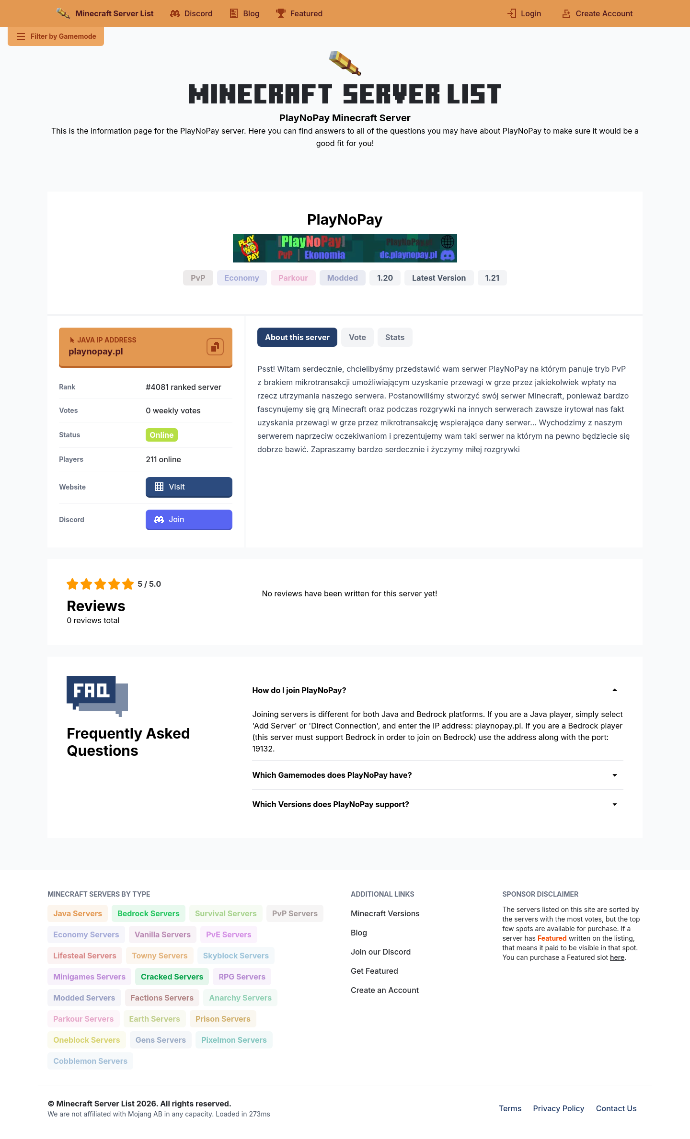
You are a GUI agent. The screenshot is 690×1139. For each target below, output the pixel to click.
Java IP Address (102, 340)
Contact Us (616, 1108)
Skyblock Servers (236, 954)
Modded (342, 278)
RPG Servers (241, 975)
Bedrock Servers (148, 912)
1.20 (385, 278)
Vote (357, 337)
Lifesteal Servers (84, 954)
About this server (297, 337)
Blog (359, 932)
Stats (394, 337)
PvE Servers (229, 933)
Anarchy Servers (240, 996)
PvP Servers (295, 912)
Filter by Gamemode (55, 36)
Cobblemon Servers (90, 1060)
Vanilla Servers (162, 933)
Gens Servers (160, 1039)
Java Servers (77, 912)
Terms (510, 1108)
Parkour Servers (83, 1018)
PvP (198, 278)
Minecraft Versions (385, 913)
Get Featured (374, 971)
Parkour (293, 278)
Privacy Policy (559, 1108)
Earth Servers (155, 1018)
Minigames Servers (89, 975)
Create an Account (385, 990)
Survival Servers (226, 912)
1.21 (492, 278)
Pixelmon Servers (234, 1039)
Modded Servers (84, 996)
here (617, 957)
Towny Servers (159, 954)
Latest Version (439, 278)
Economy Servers (86, 933)
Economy (242, 278)
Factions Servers (162, 996)
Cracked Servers (171, 975)
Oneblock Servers (86, 1039)
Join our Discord (381, 952)
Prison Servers (223, 1018)
